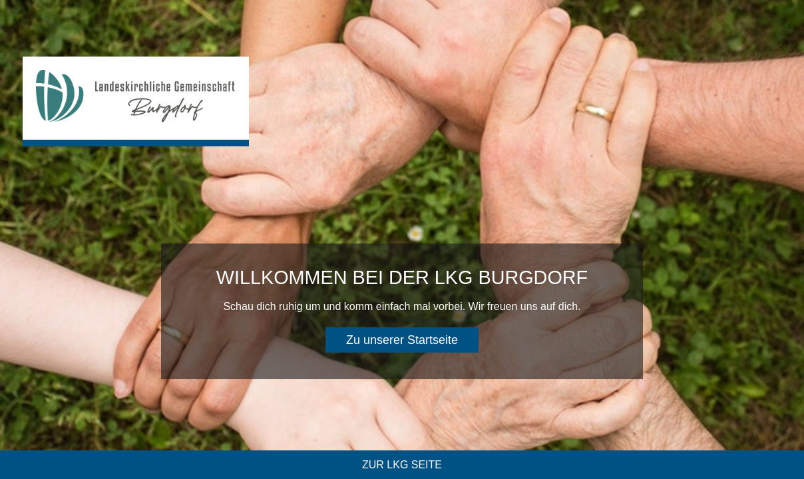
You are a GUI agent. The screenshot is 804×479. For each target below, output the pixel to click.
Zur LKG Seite (402, 464)
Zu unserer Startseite (402, 340)
